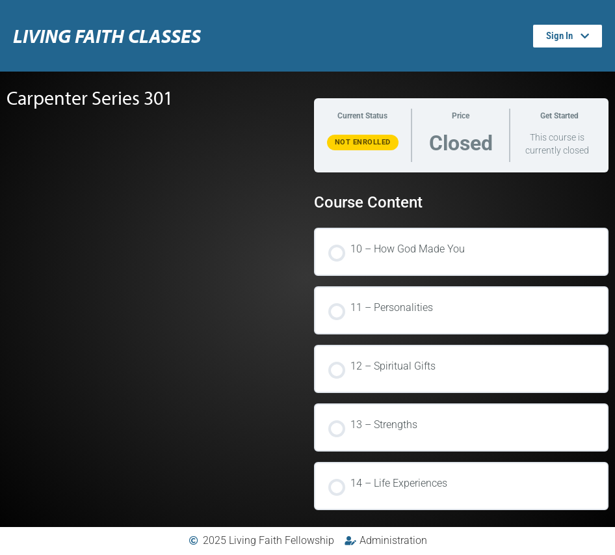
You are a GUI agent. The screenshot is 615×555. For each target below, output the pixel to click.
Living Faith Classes (107, 35)
